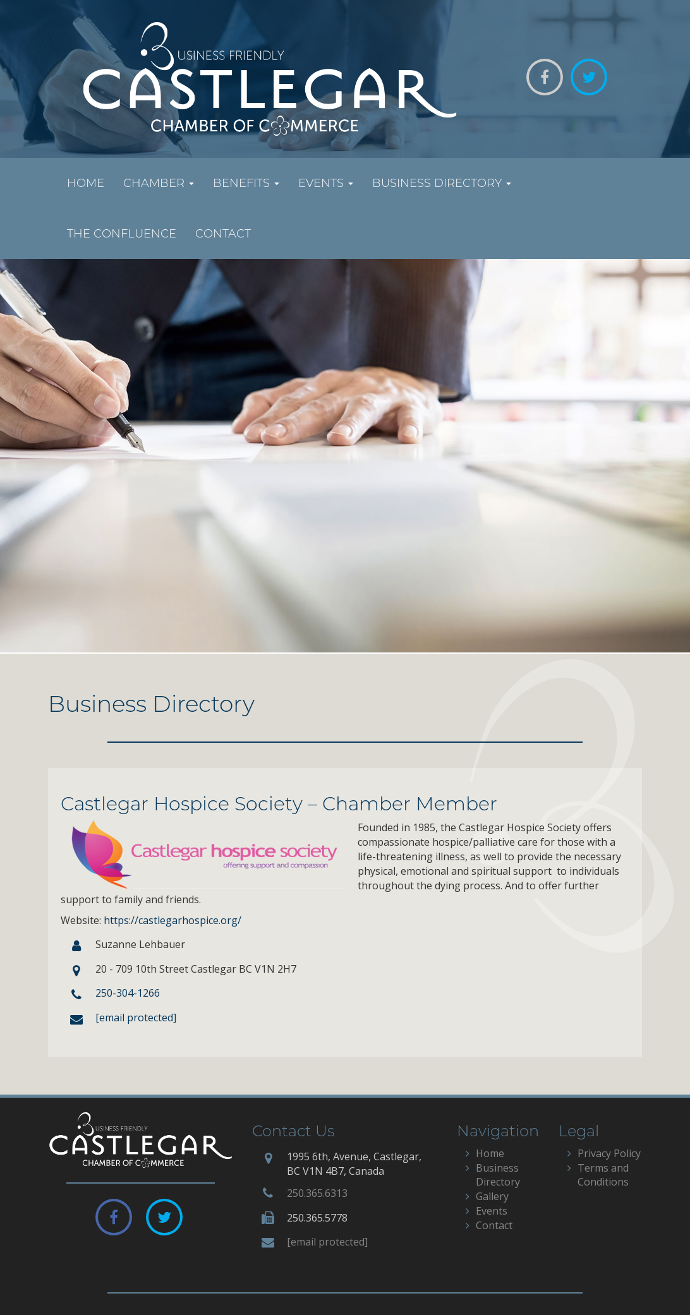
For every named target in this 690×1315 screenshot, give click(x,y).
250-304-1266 (127, 993)
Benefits (246, 183)
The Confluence (121, 234)
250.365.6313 (317, 1193)
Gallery (492, 1196)
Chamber (158, 183)
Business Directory (441, 183)
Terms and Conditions (603, 1175)
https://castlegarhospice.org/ (172, 920)
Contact (223, 234)
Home (85, 183)
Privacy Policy (609, 1153)
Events (325, 183)
